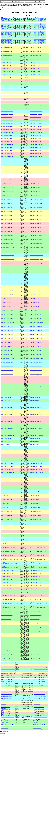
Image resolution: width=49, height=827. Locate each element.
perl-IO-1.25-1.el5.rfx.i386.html (6, 619)
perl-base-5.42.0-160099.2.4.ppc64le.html (8, 664)
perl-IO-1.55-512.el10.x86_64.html (7, 310)
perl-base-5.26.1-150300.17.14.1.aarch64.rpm (39, 700)
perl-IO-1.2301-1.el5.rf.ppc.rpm (35, 47)
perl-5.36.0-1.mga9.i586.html (6, 34)
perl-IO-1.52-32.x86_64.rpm (34, 441)
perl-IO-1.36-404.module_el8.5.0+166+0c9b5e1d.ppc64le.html (9, 599)
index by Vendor (21, 1)
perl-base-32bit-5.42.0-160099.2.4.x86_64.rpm (37, 720)
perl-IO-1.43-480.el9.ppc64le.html (6, 495)
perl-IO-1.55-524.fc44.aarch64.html (7, 74)
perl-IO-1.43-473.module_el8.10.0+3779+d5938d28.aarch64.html (9, 539)
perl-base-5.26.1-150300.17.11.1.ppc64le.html (5, 711)
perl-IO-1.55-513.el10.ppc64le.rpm (36, 211)
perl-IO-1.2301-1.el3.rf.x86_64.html (7, 59)
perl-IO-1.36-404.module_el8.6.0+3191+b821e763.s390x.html (9, 595)
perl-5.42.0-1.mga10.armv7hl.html (6, 19)
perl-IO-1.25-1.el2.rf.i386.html (6, 650)
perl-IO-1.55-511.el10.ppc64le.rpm (36, 334)
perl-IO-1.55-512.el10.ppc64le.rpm (36, 286)
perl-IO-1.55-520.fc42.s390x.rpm (35, 141)
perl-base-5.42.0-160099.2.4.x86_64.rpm (41, 669)
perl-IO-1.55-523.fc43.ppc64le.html (7, 114)
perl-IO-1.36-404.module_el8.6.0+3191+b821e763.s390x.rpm (38, 595)
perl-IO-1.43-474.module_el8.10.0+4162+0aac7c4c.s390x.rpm (38, 531)
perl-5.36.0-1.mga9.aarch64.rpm (39, 32)
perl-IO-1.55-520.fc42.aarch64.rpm (36, 135)
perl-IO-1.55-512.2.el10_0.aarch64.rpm (36, 255)
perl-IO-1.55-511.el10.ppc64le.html (7, 334)
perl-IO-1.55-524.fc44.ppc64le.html (7, 77)
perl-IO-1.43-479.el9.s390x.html (6, 515)
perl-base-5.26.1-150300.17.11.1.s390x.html (5, 713)
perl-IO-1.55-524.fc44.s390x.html (6, 80)
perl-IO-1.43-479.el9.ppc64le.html (6, 511)
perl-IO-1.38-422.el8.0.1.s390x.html (7, 588)
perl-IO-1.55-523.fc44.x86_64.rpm (36, 108)
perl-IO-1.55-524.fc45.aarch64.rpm (36, 62)
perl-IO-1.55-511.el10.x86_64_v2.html (7, 358)
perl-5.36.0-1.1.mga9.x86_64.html (6, 31)
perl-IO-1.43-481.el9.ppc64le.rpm (35, 479)
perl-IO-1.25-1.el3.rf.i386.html (6, 642)
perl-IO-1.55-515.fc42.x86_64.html (7, 156)
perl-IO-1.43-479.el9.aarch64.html (6, 507)
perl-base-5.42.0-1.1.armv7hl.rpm (40, 698)
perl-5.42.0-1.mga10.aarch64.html (6, 18)
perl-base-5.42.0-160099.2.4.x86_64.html (8, 669)
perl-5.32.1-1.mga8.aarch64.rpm (39, 40)
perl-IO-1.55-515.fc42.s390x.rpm (35, 153)
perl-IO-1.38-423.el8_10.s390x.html (7, 576)
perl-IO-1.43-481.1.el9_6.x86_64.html (7, 472)
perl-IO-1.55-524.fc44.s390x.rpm (35, 80)
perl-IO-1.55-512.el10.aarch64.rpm (36, 282)
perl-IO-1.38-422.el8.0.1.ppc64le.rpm (36, 585)
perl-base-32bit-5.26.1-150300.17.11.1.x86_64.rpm (38, 728)
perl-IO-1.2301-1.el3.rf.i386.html (6, 55)
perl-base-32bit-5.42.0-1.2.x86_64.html (7, 724)
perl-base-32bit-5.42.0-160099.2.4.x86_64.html (5, 720)
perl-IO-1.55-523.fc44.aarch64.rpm (36, 86)
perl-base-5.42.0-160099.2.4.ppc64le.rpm (41, 664)
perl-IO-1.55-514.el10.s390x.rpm (35, 179)
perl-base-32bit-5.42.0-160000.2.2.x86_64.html (5, 722)
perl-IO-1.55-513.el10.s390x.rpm (35, 223)
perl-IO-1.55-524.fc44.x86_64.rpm (36, 83)
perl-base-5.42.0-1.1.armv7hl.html (6, 698)
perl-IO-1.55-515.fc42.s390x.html (6, 153)
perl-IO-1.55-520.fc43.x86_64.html (7, 132)
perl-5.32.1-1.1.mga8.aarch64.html (6, 36)
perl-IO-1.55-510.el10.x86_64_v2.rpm (36, 393)
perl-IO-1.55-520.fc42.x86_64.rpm (36, 144)
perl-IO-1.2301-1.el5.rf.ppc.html (6, 47)
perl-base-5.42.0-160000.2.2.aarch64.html (8, 671)
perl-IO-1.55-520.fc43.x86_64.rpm (36, 132)
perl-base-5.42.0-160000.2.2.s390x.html (7, 675)
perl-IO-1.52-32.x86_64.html (5, 441)
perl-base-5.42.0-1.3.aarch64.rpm (39, 679)
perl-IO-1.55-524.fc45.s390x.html (6, 68)
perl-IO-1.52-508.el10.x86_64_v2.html (7, 431)
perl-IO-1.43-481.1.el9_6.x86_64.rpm (36, 472)
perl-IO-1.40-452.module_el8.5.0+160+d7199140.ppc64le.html (9, 559)
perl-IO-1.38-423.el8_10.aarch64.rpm (36, 570)
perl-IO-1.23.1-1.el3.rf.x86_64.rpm (36, 658)
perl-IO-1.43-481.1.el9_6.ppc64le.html (7, 466)
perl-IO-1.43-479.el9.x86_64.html (6, 519)
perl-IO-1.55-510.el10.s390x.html (6, 378)
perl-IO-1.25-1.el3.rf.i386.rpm (35, 642)
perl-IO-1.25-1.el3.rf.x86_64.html (6, 646)
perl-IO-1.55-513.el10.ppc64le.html (7, 211)
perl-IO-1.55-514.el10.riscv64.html (7, 175)
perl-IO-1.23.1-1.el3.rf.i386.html (6, 654)
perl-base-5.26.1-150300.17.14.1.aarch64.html (6, 700)
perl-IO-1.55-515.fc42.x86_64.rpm (36, 156)
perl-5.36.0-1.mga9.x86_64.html (6, 35)
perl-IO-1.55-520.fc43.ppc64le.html (7, 126)
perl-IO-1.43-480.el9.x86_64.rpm (35, 503)
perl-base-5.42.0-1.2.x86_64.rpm (39, 694)
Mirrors (40, 1)
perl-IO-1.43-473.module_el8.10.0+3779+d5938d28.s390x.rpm (38, 547)
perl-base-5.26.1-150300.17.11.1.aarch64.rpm (39, 709)
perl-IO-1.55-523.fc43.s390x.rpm (35, 117)
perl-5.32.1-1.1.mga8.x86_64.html (6, 39)
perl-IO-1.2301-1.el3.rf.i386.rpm (35, 55)
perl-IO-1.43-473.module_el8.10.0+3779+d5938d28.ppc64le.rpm (38, 543)
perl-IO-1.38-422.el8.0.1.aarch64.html (7, 582)
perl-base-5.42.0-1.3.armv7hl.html (6, 683)
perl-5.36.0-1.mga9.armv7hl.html (6, 33)
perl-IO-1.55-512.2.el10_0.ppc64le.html (7, 259)
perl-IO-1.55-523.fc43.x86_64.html (7, 120)
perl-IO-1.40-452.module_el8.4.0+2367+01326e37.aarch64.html (9, 563)
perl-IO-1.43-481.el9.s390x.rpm (35, 483)
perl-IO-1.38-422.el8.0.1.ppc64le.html (7, 585)
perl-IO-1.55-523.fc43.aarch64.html (7, 111)
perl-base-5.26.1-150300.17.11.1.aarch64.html (5, 709)
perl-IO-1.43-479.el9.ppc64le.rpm (35, 511)
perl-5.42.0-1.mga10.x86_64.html (6, 21)
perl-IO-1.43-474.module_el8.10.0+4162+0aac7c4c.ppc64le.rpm (38, 527)
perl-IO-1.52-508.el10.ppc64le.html (7, 414)
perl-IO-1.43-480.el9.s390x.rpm (35, 499)
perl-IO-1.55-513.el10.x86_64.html (7, 235)
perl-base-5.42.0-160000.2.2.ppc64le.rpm (41, 673)
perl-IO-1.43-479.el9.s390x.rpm (35, 515)
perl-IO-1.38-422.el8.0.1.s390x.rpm (36, 588)
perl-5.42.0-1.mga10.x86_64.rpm (40, 21)
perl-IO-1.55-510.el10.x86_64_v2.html (7, 393)
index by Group (6, 1)
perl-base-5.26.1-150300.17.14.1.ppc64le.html (6, 702)
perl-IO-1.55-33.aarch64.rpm (35, 397)
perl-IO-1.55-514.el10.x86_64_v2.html (7, 195)
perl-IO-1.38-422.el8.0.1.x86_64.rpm (36, 591)
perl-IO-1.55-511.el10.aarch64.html (7, 326)
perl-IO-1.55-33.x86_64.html (5, 400)
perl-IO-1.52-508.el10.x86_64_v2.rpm (36, 431)
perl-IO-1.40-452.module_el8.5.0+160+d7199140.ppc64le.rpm (38, 559)
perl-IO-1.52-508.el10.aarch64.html (7, 407)
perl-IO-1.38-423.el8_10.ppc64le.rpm (36, 573)
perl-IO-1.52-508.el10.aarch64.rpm (36, 407)
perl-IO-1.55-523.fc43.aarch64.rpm (36, 111)
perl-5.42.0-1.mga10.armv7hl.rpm (40, 19)
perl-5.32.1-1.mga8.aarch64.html (6, 40)
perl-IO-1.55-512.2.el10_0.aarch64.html (7, 255)
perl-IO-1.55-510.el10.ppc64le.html (7, 370)
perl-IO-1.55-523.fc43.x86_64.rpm (36, 120)
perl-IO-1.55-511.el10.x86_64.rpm (35, 350)
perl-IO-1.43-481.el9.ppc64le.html (6, 479)
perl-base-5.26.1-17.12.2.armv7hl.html (7, 717)
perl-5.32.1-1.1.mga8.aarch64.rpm (40, 36)
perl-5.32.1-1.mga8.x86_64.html (6, 43)
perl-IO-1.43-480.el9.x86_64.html (6, 503)
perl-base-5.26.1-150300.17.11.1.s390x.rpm (38, 713)
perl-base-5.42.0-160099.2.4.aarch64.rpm (41, 662)
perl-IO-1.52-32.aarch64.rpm (35, 438)
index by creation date (28, 1)
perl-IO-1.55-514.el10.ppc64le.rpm (36, 167)
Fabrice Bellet (2, 733)
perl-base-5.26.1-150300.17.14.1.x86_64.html (5, 707)
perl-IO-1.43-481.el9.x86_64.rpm (35, 487)
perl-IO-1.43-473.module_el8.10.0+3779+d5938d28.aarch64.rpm (38, 539)
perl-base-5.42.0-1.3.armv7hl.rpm (40, 683)
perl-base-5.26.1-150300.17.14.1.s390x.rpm (38, 704)
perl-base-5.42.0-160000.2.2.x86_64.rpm (41, 677)
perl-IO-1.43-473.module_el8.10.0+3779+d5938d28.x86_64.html (9, 551)
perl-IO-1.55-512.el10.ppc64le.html (7, 286)
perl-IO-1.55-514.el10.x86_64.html (7, 187)
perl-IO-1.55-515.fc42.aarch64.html (7, 147)
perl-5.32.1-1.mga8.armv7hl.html (6, 41)
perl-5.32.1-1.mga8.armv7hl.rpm (39, 41)
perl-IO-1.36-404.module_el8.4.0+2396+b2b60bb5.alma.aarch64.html (10, 603)
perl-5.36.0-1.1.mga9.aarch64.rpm (40, 27)
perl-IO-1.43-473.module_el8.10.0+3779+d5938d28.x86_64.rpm (38, 551)
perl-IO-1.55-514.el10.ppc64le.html (7, 167)
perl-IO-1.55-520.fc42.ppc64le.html (7, 138)
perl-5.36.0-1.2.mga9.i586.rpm (39, 25)
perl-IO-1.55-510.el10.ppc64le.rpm (36, 370)
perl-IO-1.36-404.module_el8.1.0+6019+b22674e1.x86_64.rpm (38, 607)
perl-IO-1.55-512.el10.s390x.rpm (35, 298)
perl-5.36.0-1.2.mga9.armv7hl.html (7, 24)
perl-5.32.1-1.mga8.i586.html (6, 42)
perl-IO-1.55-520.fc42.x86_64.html (7, 144)
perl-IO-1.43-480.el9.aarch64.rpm (35, 491)
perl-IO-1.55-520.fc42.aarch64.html (7, 135)
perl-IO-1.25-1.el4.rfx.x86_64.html (6, 638)
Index (2, 1)
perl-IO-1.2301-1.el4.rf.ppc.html (6, 51)
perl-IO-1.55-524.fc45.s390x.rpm (35, 68)
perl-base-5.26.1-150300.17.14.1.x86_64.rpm (39, 707)
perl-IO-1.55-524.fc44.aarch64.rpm (36, 74)
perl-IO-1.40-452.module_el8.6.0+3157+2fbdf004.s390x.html (9, 555)
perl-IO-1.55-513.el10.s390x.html (6, 223)
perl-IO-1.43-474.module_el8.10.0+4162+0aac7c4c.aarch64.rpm (38, 523)
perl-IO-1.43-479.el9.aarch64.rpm (35, 507)
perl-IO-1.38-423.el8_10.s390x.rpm (36, 576)
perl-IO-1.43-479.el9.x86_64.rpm (35, 519)
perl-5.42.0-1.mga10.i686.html (6, 20)
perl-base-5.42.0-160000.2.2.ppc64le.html (8, 673)
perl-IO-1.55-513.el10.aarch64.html (7, 199)
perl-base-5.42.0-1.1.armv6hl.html (6, 696)
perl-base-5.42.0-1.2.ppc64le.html (6, 687)
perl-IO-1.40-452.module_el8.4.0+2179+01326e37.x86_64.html (9, 567)
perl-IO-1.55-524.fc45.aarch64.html (7, 62)
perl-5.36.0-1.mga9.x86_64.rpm (39, 35)
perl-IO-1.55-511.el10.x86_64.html (7, 350)
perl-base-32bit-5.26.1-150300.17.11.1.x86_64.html (5, 728)
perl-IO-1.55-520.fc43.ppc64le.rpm (36, 126)
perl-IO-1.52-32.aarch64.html (6, 438)
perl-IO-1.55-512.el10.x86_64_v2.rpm (36, 322)
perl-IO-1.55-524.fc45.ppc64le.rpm (36, 65)
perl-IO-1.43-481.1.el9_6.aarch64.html (7, 463)
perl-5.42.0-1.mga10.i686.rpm (39, 20)
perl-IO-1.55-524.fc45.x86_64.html (7, 71)
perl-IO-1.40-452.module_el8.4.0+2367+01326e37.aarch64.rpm (38, 563)
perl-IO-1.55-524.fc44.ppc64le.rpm (36, 77)
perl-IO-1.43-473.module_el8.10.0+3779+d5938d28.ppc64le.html (9, 543)
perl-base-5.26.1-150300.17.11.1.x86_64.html (5, 715)
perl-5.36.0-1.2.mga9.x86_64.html (6, 26)
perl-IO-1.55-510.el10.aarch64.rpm (36, 362)
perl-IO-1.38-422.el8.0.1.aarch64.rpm (36, 582)
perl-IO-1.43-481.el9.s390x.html (6, 483)
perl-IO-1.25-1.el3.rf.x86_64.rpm (35, 646)
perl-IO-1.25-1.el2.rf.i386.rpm (35, 650)
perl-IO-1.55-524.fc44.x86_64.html (7, 83)
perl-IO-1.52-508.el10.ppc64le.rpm (36, 414)
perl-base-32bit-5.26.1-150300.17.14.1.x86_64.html (5, 726)
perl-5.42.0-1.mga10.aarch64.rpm (40, 18)
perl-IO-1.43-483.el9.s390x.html (6, 455)
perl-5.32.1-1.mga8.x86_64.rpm (39, 43)
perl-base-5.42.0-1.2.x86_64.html (6, 694)
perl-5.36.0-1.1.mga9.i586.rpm (39, 29)
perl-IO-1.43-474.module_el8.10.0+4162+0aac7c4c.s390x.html (9, 531)
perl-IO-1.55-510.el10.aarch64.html (7, 362)
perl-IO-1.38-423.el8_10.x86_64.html (7, 579)
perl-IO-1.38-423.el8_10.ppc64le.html (7, 573)
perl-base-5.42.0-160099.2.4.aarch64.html (8, 662)
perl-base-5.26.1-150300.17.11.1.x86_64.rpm (39, 715)
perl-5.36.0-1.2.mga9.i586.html (6, 25)
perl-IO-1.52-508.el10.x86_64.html (7, 424)
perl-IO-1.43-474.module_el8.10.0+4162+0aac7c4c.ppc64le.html (9, 527)
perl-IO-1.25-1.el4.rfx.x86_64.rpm (35, 638)
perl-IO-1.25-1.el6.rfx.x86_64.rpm (35, 615)
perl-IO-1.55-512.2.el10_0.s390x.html (7, 263)
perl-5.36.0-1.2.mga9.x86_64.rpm (40, 26)
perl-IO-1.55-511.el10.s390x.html (6, 342)
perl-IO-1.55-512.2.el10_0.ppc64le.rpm (36, 259)
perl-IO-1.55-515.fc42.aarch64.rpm (36, 147)
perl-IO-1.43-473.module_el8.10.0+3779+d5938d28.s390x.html (9, 547)
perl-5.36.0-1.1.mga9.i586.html (6, 29)
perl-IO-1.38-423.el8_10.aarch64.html (7, 570)
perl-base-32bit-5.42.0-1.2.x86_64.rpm (39, 724)
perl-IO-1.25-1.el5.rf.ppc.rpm (35, 623)
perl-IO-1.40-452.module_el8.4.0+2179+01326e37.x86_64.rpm (38, 567)
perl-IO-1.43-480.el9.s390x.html (6, 499)
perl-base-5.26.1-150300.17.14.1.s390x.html (5, 704)
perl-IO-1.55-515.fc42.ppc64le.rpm (36, 150)
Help (44, 1)
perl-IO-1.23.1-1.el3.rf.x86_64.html (7, 658)
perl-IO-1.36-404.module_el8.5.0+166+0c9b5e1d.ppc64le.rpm (38, 599)
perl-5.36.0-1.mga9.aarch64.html (6, 32)
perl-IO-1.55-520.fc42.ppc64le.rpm (36, 138)
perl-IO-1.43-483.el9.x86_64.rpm (35, 459)
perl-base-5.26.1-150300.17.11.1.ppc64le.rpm (39, 711)
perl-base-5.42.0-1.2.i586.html (6, 685)
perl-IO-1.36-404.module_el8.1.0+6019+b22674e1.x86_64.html (9, 607)
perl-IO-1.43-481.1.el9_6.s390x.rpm (36, 469)
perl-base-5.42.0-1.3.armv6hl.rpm (40, 681)
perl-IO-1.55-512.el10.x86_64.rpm (36, 310)
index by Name (35, 1)
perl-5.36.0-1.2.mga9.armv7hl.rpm (40, 24)
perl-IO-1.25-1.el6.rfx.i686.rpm (35, 611)
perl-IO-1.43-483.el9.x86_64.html (6, 459)
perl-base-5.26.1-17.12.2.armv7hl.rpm (40, 717)
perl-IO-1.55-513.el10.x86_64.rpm (36, 235)
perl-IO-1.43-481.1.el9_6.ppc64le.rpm (36, 466)
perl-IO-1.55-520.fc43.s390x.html (6, 129)
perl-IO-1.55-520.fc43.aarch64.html (7, 123)
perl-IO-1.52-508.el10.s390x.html (6, 417)
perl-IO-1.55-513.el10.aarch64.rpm (36, 199)
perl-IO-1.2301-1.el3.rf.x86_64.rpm (36, 59)
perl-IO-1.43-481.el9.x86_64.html (6, 487)
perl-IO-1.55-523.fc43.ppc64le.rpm (36, 114)
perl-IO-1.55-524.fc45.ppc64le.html (7, 65)
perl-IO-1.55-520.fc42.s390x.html (6, 141)
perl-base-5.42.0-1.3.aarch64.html (6, 679)
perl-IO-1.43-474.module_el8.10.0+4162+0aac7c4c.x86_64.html (9, 535)
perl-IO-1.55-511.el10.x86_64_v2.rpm (36, 358)
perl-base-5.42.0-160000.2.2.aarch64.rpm (41, 671)
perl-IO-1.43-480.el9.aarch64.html (6, 491)
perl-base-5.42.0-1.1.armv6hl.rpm (40, 696)
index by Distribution (14, 1)
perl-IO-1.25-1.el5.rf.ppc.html (6, 623)
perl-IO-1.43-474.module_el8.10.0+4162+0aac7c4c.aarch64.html (9, 523)
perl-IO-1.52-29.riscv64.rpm (34, 444)
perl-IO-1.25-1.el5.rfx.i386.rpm (35, 619)
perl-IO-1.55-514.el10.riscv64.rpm (35, 175)
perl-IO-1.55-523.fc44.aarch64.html (7, 86)
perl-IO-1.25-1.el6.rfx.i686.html (6, 611)
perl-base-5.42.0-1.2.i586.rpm (39, 685)
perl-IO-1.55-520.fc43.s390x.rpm (35, 129)
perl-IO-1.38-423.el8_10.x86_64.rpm (36, 579)
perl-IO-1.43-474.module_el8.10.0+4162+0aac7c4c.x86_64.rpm (38, 535)
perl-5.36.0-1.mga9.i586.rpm (39, 34)
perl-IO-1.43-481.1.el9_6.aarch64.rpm (36, 463)
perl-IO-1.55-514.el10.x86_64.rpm (36, 187)
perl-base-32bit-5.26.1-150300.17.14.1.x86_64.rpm (38, 726)
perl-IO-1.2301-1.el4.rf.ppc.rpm (35, 51)
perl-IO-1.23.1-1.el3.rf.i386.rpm (35, 654)
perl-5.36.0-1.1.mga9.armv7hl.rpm (40, 28)
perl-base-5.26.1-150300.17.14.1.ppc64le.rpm (39, 702)
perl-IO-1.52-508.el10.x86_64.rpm (36, 424)
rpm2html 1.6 (7, 731)
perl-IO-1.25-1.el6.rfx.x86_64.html (6, 615)
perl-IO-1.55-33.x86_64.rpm (34, 400)
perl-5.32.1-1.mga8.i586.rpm (39, 42)
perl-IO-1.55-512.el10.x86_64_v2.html (7, 322)
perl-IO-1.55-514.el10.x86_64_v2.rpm (36, 195)
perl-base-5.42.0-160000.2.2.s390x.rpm (40, 675)
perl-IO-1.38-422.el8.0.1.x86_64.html (7, 591)
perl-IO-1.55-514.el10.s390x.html (6, 179)
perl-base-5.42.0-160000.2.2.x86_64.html (8, 677)
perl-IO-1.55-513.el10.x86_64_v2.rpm (36, 247)
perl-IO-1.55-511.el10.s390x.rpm (35, 342)
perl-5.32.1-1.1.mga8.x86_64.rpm (40, 39)
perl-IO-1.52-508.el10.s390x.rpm (35, 417)
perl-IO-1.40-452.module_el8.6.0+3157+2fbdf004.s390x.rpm (38, 555)
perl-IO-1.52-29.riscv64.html (5, 444)
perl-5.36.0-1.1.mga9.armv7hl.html (7, 28)
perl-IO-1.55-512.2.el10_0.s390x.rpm (36, 263)
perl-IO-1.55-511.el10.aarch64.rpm (36, 326)
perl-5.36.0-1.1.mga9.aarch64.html (6, 27)
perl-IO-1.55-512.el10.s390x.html (6, 298)
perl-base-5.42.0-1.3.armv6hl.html (6, 681)
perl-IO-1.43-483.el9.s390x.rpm (35, 455)
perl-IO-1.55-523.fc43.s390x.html (6, 117)
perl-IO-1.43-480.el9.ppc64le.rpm (35, 495)
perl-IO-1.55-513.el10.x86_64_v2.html (7, 247)
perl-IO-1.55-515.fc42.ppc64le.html (7, 150)
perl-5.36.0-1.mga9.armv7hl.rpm (39, 33)
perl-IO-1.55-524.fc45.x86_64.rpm (36, 71)
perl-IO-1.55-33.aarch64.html (6, 397)
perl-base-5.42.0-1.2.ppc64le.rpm (39, 687)
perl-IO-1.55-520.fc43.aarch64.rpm (36, 123)
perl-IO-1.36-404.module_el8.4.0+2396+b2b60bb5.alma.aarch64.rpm (39, 603)
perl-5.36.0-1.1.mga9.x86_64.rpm (40, 31)
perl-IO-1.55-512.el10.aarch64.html (7, 282)
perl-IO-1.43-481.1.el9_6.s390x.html (7, 469)
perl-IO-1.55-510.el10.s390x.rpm (35, 378)
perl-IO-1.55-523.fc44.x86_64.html (7, 108)
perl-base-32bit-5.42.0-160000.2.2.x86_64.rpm (37, 722)
